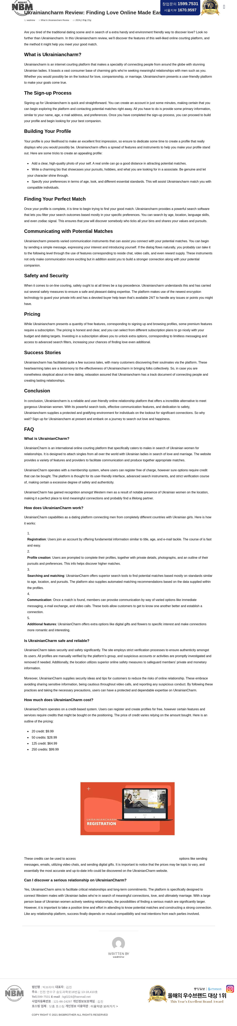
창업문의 (180, 3)
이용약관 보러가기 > (90, 1010)
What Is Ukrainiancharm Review (55, 20)
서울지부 (180, 10)
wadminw (31, 20)
